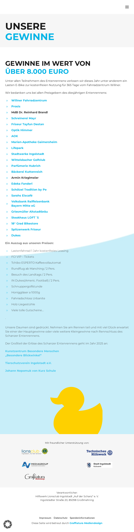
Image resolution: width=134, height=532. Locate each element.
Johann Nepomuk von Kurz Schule (30, 370)
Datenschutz (60, 517)
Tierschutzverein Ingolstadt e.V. (28, 363)
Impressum (45, 517)
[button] (127, 7)
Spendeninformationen (82, 517)
